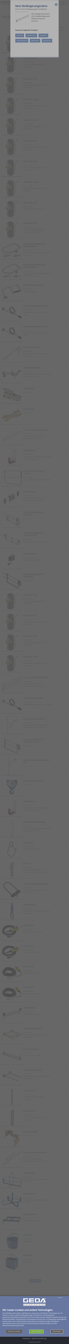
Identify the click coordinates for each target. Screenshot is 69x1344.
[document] (34, 1319)
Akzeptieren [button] (36, 1331)
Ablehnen (57, 1331)
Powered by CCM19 (34, 1342)
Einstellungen (14, 1331)
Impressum (26, 1338)
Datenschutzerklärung (39, 1338)
